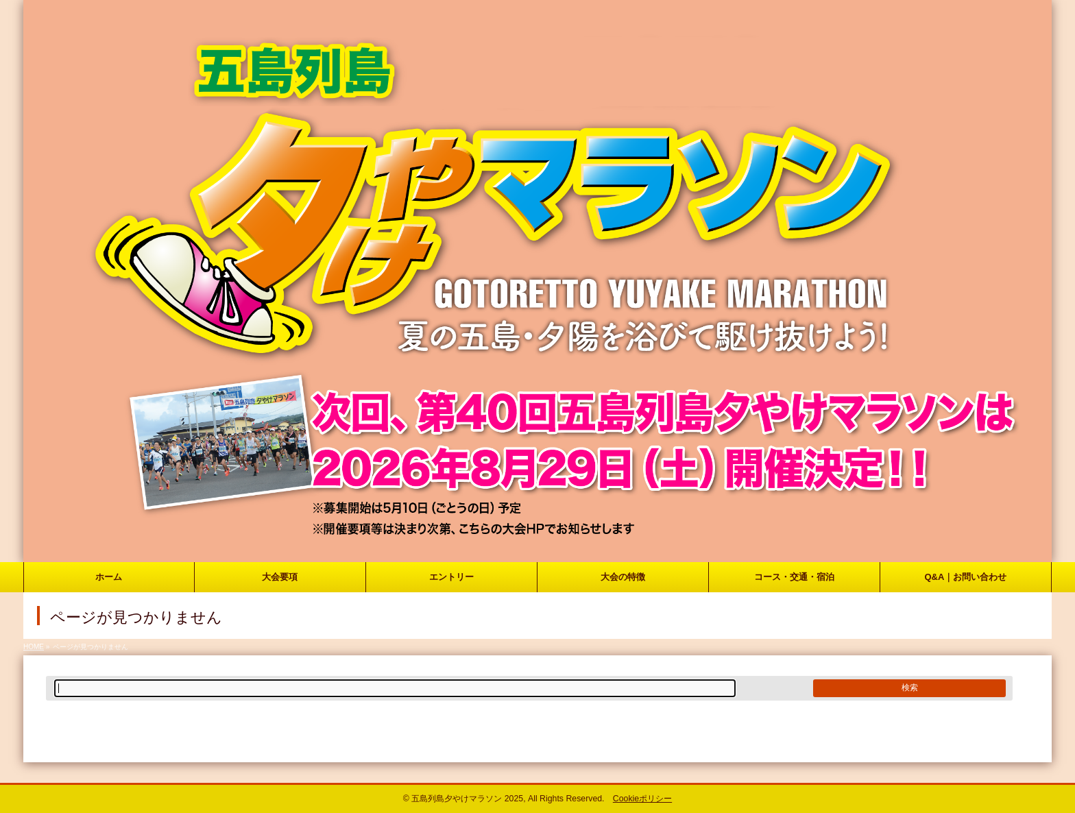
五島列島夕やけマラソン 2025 (467, 798)
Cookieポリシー (642, 798)
